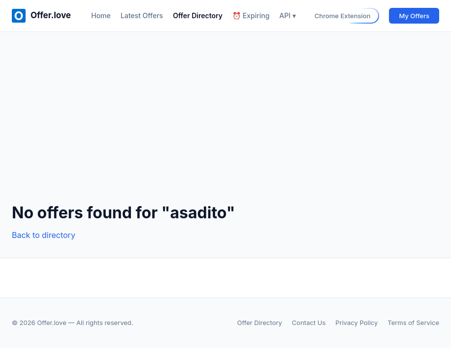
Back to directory (43, 235)
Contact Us (308, 322)
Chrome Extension (343, 16)
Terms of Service (413, 322)
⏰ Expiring (250, 15)
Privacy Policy (356, 322)
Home (101, 15)
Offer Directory (198, 15)
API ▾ (287, 15)
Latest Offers (142, 15)
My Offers (414, 16)
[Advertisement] (225, 125)
